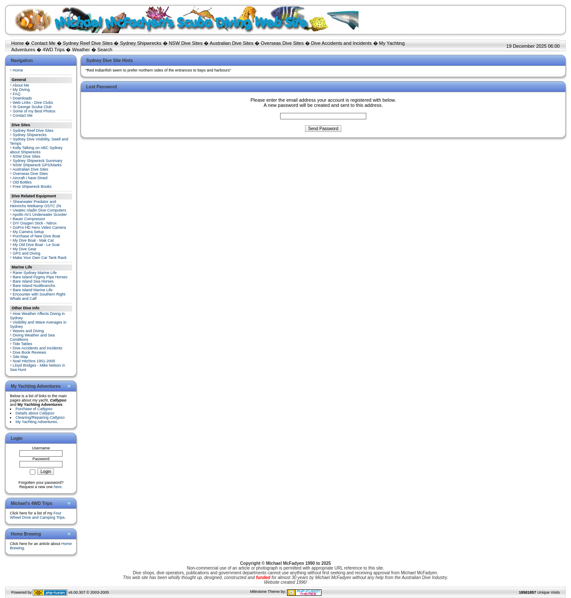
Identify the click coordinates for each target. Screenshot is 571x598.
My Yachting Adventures (36, 422)
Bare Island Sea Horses (33, 281)
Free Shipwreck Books (32, 186)
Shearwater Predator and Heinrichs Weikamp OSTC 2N (35, 203)
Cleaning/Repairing (40, 417)
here (58, 487)
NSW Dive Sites (186, 43)
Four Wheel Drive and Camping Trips (37, 515)
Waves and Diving (28, 331)
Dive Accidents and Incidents (341, 43)
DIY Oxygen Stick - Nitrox (35, 223)
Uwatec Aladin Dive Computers (39, 210)
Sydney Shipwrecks (141, 43)
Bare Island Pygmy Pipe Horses (40, 277)
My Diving (21, 89)
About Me (20, 85)
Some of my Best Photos (34, 111)
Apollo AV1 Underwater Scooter (39, 214)
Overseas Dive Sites (282, 43)
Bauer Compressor (29, 219)
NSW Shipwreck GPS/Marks (37, 165)
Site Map (20, 357)
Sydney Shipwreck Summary (37, 161)
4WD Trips (54, 49)
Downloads (22, 98)
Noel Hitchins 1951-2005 (34, 361)
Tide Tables (22, 344)
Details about (35, 413)
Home (17, 43)
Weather (81, 49)
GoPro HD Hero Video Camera (39, 227)
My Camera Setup (28, 232)
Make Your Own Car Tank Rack (40, 257)
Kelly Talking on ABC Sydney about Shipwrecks (36, 150)
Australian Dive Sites (231, 43)
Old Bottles (22, 182)
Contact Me (43, 43)
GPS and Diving (27, 253)
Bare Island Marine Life (33, 290)
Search (104, 49)
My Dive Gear (25, 249)
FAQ (17, 94)
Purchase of (34, 409)
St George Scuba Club (32, 107)
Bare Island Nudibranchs (34, 285)
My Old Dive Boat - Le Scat (36, 245)
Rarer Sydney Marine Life (35, 273)
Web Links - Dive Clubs (33, 102)
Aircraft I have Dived (29, 178)
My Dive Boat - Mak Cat (33, 240)
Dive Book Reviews (30, 352)
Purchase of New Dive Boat (36, 236)
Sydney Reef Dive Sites (88, 43)
